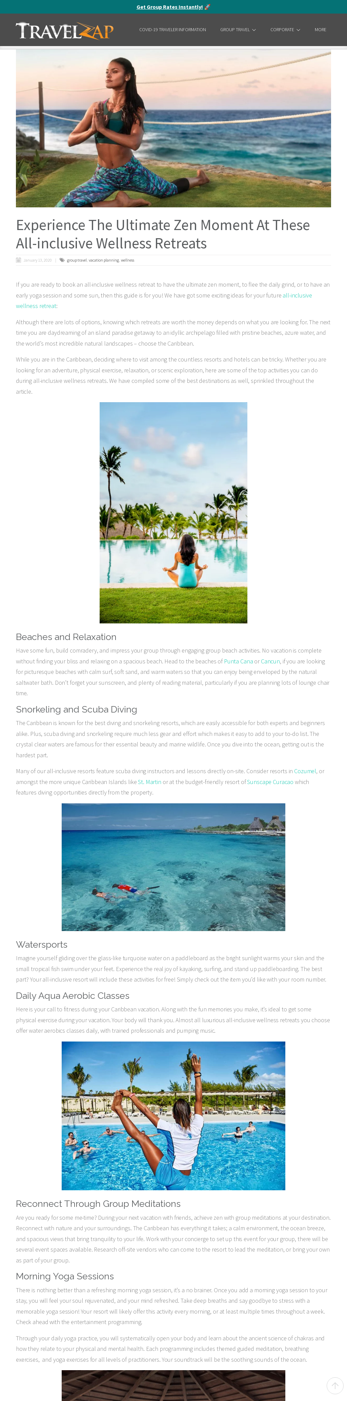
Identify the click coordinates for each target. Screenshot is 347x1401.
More (320, 29)
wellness (127, 260)
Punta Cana (238, 661)
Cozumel (305, 771)
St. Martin (149, 782)
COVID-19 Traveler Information (172, 29)
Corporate (285, 29)
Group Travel (238, 29)
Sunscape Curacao (270, 782)
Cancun (270, 661)
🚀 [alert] (174, 6)
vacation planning (104, 260)
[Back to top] (335, 1385)
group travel (77, 260)
